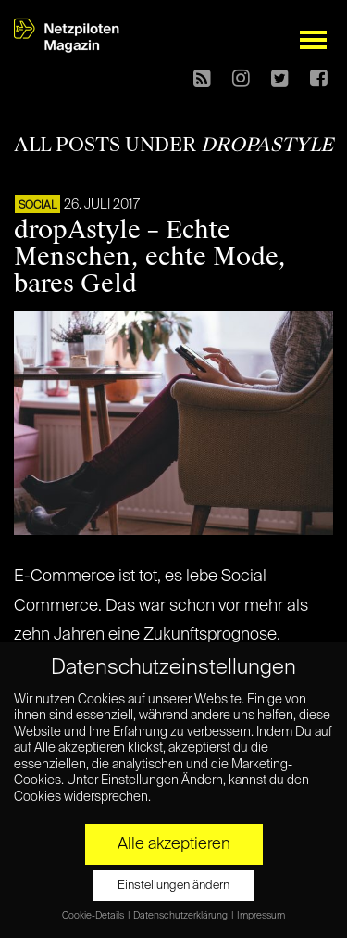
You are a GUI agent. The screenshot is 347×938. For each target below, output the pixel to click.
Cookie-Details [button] (94, 915)
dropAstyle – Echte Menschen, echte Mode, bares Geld (150, 256)
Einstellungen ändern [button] (173, 886)
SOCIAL (37, 205)
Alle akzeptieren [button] (174, 844)
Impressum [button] (261, 915)
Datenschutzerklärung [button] (181, 915)
